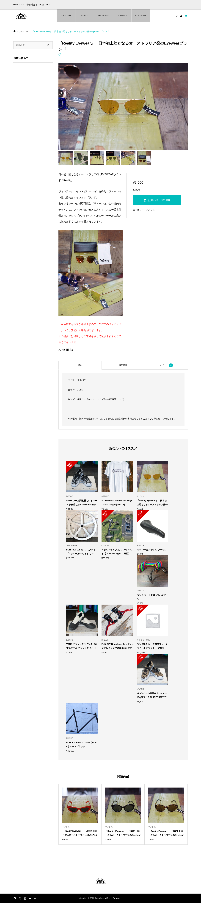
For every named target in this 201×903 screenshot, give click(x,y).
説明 (80, 365)
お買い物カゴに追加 (159, 200)
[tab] (80, 365)
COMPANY (140, 15)
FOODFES (66, 15)
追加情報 (123, 365)
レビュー (166, 365)
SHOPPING (103, 15)
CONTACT (122, 15)
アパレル (150, 210)
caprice (84, 15)
